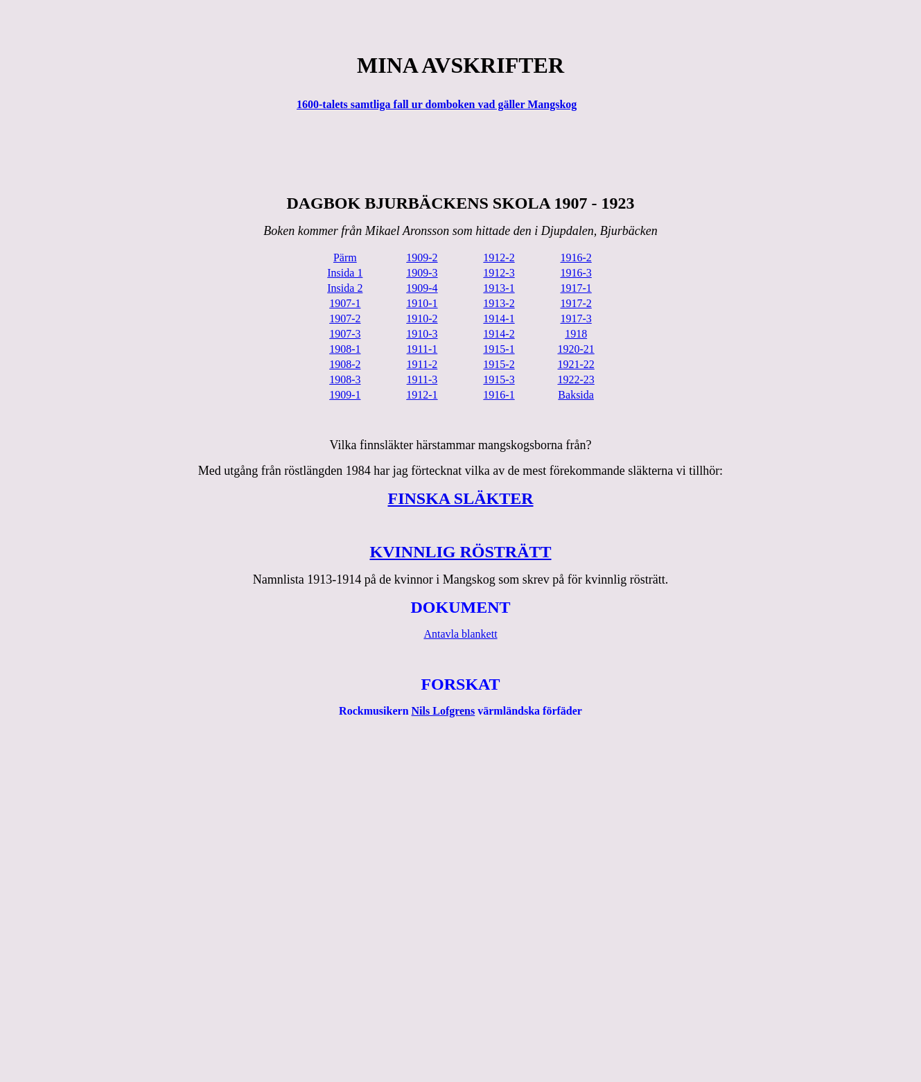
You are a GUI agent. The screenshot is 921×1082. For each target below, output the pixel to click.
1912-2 (498, 257)
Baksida (576, 395)
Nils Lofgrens (443, 711)
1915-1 (498, 349)
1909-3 (421, 273)
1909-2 (421, 257)
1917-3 (575, 318)
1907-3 (344, 334)
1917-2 (575, 303)
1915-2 (498, 364)
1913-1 (498, 288)
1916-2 (575, 257)
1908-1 (344, 349)
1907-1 (344, 303)
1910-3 (421, 334)
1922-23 (575, 379)
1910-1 (421, 303)
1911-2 (422, 364)
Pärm (345, 257)
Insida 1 (344, 273)
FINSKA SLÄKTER (460, 498)
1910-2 (421, 318)
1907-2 (344, 318)
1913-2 (498, 303)
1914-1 (498, 318)
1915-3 (498, 379)
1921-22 (575, 364)
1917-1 (575, 288)
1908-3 (344, 379)
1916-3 (575, 273)
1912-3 (498, 273)
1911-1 (422, 349)
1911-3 (422, 379)
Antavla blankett (460, 634)
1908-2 (344, 364)
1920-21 (575, 349)
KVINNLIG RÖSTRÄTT (460, 552)
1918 (576, 334)
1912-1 (421, 395)
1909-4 (421, 288)
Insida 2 (344, 288)
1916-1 (498, 395)
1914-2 (498, 334)
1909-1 (344, 395)
